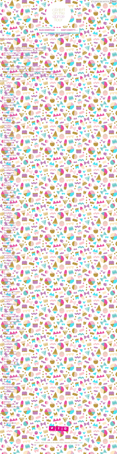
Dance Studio (9, 314)
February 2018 (9, 218)
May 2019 (7, 183)
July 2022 (7, 125)
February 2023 (9, 110)
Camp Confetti (9, 284)
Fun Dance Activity (10, 342)
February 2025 (9, 95)
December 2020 (9, 148)
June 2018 (7, 210)
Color (6, 289)
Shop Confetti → (69, 30)
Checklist (7, 287)
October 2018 (9, 200)
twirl (5, 394)
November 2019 (9, 170)
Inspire (6, 357)
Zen (5, 409)
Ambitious (7, 274)
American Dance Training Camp (15, 77)
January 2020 (9, 165)
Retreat (6, 382)
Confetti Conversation (12, 292)
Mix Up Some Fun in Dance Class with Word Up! (21, 53)
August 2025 (8, 90)
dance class (8, 312)
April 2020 (7, 163)
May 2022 (7, 128)
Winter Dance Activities (12, 407)
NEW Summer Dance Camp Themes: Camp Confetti (48, 77)
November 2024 (9, 100)
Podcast (7, 374)
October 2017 (9, 228)
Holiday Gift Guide (10, 354)
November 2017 (9, 225)
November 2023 (9, 105)
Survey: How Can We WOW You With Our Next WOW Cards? (40, 74)
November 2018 (9, 198)
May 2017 (7, 240)
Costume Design (10, 304)
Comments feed (10, 423)
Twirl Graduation (10, 397)
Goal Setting (8, 347)
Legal (81, 443)
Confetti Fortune (10, 299)
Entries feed (8, 420)
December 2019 (9, 168)
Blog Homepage (47, 30)
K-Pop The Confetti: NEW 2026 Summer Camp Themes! (24, 50)
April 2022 (7, 130)
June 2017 (7, 238)
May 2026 (7, 85)
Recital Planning (10, 379)
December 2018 (9, 195)
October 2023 (9, 108)
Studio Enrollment (10, 387)
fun (5, 339)
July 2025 (7, 93)
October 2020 (9, 153)
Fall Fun (6, 332)
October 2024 (9, 103)
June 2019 (7, 180)
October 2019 (9, 173)
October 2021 (9, 140)
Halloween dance (10, 352)
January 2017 (9, 250)
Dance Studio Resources (13, 317)
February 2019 (9, 190)
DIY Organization (10, 324)
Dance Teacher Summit (12, 322)
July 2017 (7, 235)
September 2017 (10, 230)
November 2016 (9, 255)
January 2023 (9, 113)
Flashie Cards (9, 337)
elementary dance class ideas (15, 329)
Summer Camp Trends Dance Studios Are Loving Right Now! (26, 48)
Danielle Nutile (9, 69)
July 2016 (7, 265)
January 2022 (9, 135)
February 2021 (9, 143)
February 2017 (9, 248)
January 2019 (9, 193)
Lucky (6, 367)
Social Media (8, 384)
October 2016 (9, 258)
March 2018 (8, 215)
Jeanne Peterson (10, 71)
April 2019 (7, 185)
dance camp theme (11, 309)
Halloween (7, 349)
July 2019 (7, 178)
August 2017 (8, 233)
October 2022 (9, 120)
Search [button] (114, 1)
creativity (7, 307)
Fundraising (8, 344)
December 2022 (9, 115)
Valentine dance (10, 404)
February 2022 (9, 133)
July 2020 (7, 160)
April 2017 (7, 243)
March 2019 (8, 188)
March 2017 (8, 245)
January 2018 (9, 220)
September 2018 (10, 203)
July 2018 (7, 208)
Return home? (7, 39)
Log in (6, 418)
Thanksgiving (9, 392)
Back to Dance (9, 277)
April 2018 (7, 213)
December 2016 (9, 253)
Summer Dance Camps (12, 389)
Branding (7, 282)
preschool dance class (12, 377)
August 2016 (8, 263)
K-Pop (6, 359)
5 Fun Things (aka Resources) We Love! (18, 55)
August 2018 (8, 205)
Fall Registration (10, 334)
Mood (6, 369)
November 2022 (9, 118)
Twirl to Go (8, 399)
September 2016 (10, 260)
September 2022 (10, 123)
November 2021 (9, 138)
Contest (7, 302)
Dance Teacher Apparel (12, 319)
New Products (9, 372)
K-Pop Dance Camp (11, 362)
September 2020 (10, 155)
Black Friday (8, 279)
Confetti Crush (9, 297)
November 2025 (9, 88)
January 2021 (9, 145)
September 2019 (10, 175)
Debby (6, 66)
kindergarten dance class (13, 364)
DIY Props (7, 327)
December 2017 (9, 223)
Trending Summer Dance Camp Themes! (18, 58)
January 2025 (9, 98)
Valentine (7, 402)
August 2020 (8, 158)
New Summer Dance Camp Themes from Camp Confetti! (39, 71)
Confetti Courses (10, 294)
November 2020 (9, 150)
